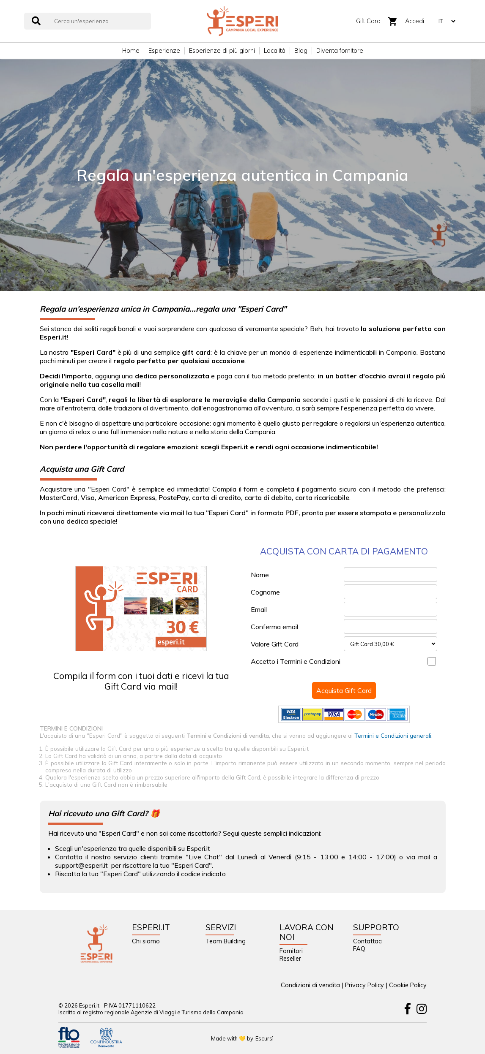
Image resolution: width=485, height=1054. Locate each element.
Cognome (265, 592)
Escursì (264, 1038)
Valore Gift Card (275, 644)
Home (131, 50)
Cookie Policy (408, 985)
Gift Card (368, 21)
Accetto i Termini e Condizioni (295, 661)
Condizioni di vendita (310, 985)
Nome (260, 574)
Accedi (414, 21)
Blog (300, 50)
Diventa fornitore (339, 50)
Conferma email (274, 626)
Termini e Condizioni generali (392, 735)
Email (259, 609)
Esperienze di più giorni (222, 50)
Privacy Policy (364, 985)
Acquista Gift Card (344, 690)
